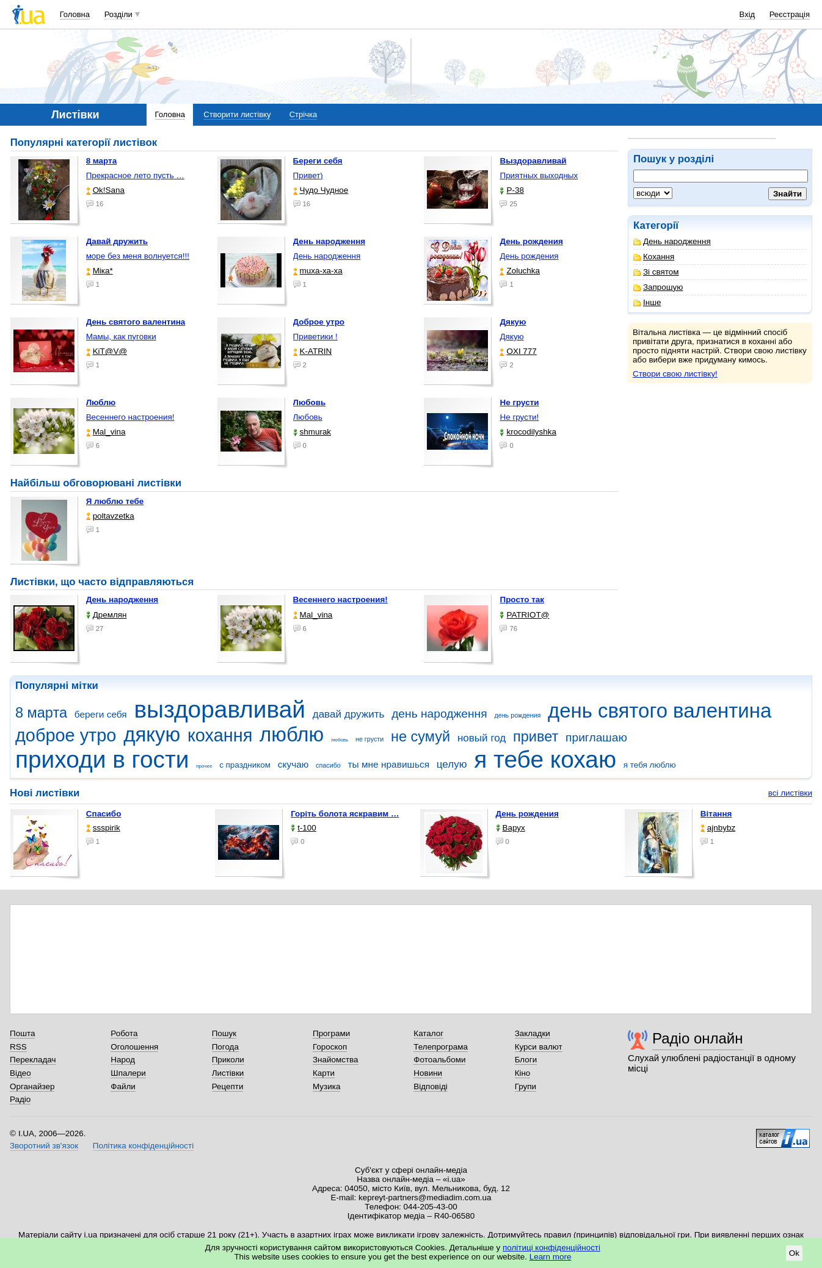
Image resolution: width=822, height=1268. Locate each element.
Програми (331, 1033)
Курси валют (538, 1046)
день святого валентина (659, 710)
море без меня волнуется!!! (137, 256)
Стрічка (303, 114)
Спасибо (104, 813)
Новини (427, 1073)
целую (452, 764)
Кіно (523, 1073)
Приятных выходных (539, 175)
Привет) (308, 175)
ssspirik (103, 827)
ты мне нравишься (389, 764)
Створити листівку (237, 114)
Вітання (716, 813)
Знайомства (335, 1059)
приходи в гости (102, 759)
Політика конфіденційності (143, 1145)
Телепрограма (440, 1046)
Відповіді (430, 1086)
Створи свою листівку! (675, 373)
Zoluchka (520, 270)
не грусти (369, 739)
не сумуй (420, 736)
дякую (151, 734)
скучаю (293, 764)
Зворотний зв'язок (44, 1145)
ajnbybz (717, 827)
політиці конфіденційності (551, 1247)
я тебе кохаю (545, 759)
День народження (672, 241)
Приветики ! (315, 336)
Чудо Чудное (321, 190)
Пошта (22, 1033)
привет (535, 736)
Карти (324, 1073)
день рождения (517, 715)
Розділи (118, 14)
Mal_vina (106, 431)
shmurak (312, 431)
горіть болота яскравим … (345, 813)
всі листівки (790, 793)
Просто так (522, 599)
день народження (439, 713)
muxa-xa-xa (318, 270)
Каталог (428, 1033)
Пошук (224, 1033)
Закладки (532, 1033)
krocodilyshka (528, 431)
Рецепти (228, 1086)
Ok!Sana (105, 190)
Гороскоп (330, 1046)
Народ (123, 1059)
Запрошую (658, 287)
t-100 (303, 827)
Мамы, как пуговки (121, 336)
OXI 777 (518, 351)
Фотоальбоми (439, 1059)
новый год (481, 738)
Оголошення (134, 1046)
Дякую (511, 336)
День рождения (529, 256)
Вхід (747, 14)
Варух (510, 827)
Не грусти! (519, 417)
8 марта (41, 713)
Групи (525, 1086)
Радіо (20, 1099)
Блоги (526, 1059)
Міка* (99, 270)
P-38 (511, 190)
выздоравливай (219, 709)
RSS (18, 1046)
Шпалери (128, 1073)
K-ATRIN (312, 351)
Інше (647, 302)
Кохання (653, 256)
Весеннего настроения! (130, 417)
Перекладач (33, 1059)
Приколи (228, 1059)
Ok (794, 1253)
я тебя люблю (650, 764)
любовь (339, 740)
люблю (292, 734)
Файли (123, 1086)
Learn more (550, 1256)
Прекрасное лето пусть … (135, 175)
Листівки (228, 1073)
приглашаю (596, 737)
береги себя (101, 714)
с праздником (245, 764)
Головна (75, 14)
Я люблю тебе (115, 501)
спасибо (328, 765)
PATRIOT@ (524, 614)
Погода (225, 1046)
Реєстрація (789, 14)
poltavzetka (110, 516)
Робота (124, 1033)
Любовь (307, 417)
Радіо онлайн (697, 1038)
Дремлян (106, 614)
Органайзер (32, 1086)
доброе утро (65, 735)
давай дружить (349, 714)
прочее (204, 766)
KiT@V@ (106, 351)
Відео (20, 1073)
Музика (326, 1086)
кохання (219, 735)
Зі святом (656, 271)
